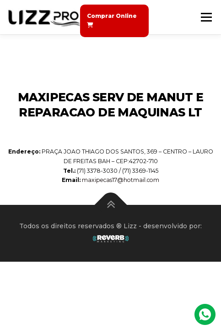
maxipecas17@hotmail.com (120, 179)
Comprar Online (112, 20)
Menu (206, 17)
